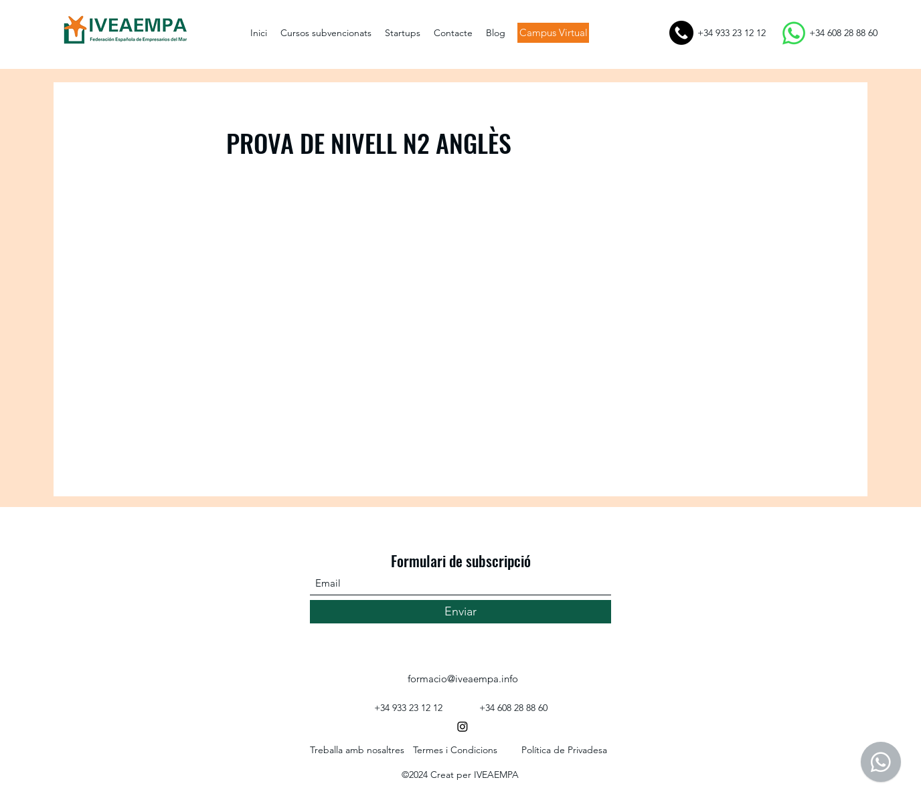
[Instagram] (462, 726)
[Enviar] (460, 611)
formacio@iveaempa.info (463, 678)
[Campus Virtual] (553, 33)
